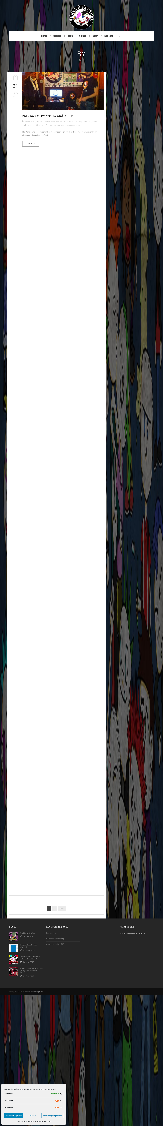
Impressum (47, 1121)
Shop (95, 36)
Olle (75, 121)
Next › (62, 909)
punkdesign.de (37, 992)
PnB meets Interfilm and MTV (47, 116)
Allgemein (52, 125)
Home (44, 36)
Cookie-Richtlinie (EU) (55, 944)
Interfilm (46, 121)
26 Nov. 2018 (28, 962)
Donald (39, 121)
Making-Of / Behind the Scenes (69, 125)
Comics (57, 36)
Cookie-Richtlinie (21, 1121)
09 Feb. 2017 (28, 976)
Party (80, 121)
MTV (66, 121)
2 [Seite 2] (54, 909)
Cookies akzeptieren (13, 1115)
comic (33, 121)
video (95, 121)
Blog (70, 36)
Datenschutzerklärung (35, 1121)
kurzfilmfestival (57, 121)
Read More (30, 143)
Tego (90, 121)
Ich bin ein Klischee (27, 933)
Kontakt (108, 36)
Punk (85, 121)
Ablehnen (32, 1115)
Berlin (27, 121)
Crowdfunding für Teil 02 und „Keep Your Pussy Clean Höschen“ (31, 970)
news (71, 121)
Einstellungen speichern (52, 1115)
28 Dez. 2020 (28, 936)
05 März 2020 (29, 950)
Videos (82, 36)
